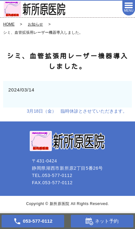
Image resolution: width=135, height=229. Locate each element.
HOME (9, 24)
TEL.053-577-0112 (52, 175)
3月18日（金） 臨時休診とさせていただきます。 (77, 111)
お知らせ (35, 24)
